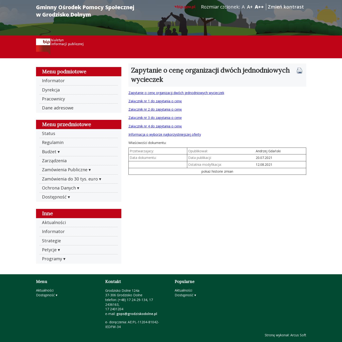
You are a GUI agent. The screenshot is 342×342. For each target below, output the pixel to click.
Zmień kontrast (286, 7)
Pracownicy (53, 99)
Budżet (49, 151)
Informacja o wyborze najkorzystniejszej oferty (164, 134)
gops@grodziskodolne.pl (136, 313)
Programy (52, 258)
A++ (259, 7)
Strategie (51, 240)
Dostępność (54, 197)
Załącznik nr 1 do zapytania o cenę (155, 101)
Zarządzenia (54, 160)
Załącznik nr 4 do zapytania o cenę (155, 126)
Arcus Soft (298, 335)
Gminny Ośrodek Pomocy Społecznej (85, 11)
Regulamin (53, 142)
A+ (250, 7)
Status (48, 133)
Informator (53, 80)
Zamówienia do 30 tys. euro (70, 179)
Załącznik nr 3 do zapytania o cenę (155, 117)
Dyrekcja (51, 90)
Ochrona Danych (59, 188)
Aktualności (54, 222)
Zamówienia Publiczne (64, 169)
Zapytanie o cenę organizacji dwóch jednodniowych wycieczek (176, 92)
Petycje (49, 249)
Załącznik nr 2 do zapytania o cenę (155, 109)
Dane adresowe (57, 108)
